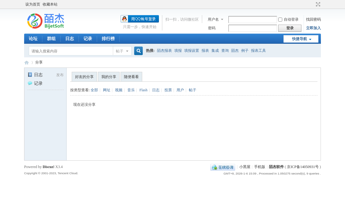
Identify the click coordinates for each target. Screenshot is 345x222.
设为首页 (32, 4)
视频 (118, 90)
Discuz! (48, 167)
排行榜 (108, 38)
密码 (211, 28)
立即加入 (313, 28)
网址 (106, 90)
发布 (60, 75)
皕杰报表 (164, 50)
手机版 (259, 167)
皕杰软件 (276, 167)
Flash (143, 90)
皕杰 (235, 50)
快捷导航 (299, 39)
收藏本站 (50, 4)
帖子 (119, 51)
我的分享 (108, 77)
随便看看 (131, 77)
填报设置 (191, 50)
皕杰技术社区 (26, 62)
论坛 (33, 38)
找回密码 (313, 19)
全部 (94, 90)
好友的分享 (84, 77)
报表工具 (258, 50)
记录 (87, 38)
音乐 (131, 90)
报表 (205, 50)
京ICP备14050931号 (303, 167)
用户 (180, 90)
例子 (245, 50)
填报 (178, 50)
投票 (168, 90)
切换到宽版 (317, 4)
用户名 (213, 19)
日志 (69, 38)
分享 (39, 62)
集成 (215, 50)
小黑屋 (244, 167)
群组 (51, 38)
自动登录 (288, 19)
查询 (225, 50)
